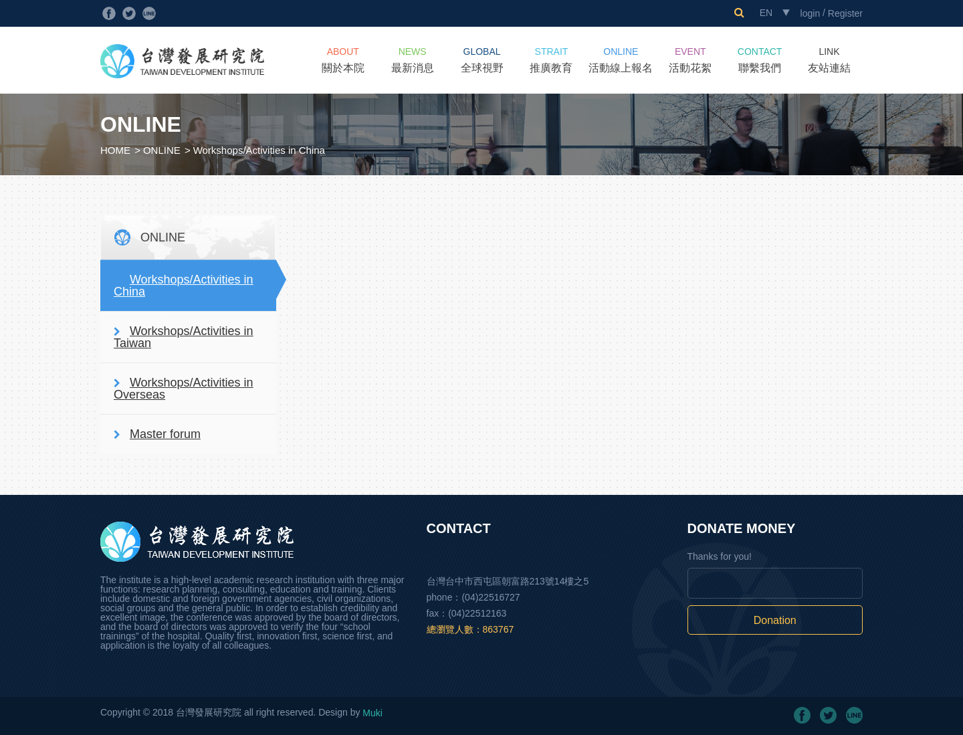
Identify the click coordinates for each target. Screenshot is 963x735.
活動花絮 (690, 60)
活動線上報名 (620, 60)
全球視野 (482, 60)
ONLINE (162, 150)
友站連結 (829, 60)
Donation (775, 620)
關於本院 (343, 60)
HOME (115, 150)
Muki (372, 713)
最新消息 (412, 60)
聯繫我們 (759, 60)
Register (845, 13)
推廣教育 (551, 60)
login (810, 13)
